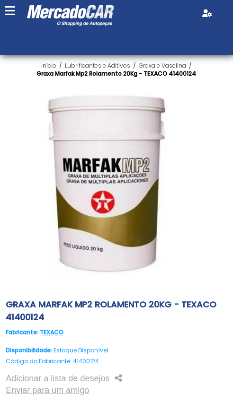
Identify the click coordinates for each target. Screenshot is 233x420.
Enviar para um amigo (47, 390)
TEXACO (51, 332)
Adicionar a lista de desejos (57, 378)
